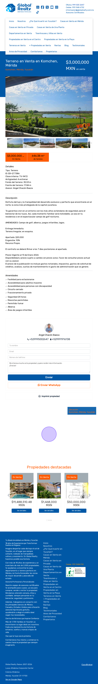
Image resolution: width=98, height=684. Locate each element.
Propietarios (51, 51)
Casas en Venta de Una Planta (50, 27)
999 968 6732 (78, 7)
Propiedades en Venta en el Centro (25, 39)
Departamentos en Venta (20, 33)
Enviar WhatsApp (49, 385)
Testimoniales (78, 45)
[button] (7, 495)
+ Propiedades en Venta (40, 45)
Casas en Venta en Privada (21, 27)
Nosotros (22, 21)
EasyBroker (87, 664)
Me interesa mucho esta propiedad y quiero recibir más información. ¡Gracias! (49, 367)
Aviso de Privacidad (18, 51)
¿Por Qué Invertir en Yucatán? (43, 21)
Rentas (57, 45)
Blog (66, 45)
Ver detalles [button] (21, 511)
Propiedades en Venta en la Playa (59, 39)
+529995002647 (39, 339)
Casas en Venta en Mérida (72, 21)
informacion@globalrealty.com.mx (80, 10)
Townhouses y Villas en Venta (48, 33)
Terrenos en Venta (17, 45)
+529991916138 (61, 339)
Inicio (11, 21)
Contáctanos (36, 51)
